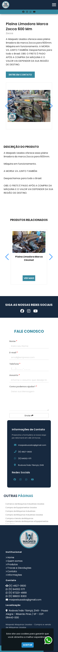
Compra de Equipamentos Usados (21, 507)
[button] (54, 5)
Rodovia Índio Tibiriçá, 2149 (31, 465)
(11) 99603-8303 (17, 596)
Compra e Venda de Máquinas (19, 518)
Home (10, 557)
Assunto (14, 375)
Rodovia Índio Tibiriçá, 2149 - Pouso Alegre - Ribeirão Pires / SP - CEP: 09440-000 (27, 614)
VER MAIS (29, 278)
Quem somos (14, 561)
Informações (14, 575)
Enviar (29, 415)
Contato (12, 571)
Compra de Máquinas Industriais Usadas (24, 515)
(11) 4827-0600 (25, 451)
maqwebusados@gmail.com (32, 445)
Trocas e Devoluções (19, 568)
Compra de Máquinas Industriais (20, 511)
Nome (13, 341)
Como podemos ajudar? (23, 386)
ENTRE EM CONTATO (20, 74)
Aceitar (27, 644)
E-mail (13, 352)
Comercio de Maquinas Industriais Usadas (24, 504)
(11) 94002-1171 (24, 458)
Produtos (12, 564)
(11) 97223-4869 (17, 592)
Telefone (14, 363)
